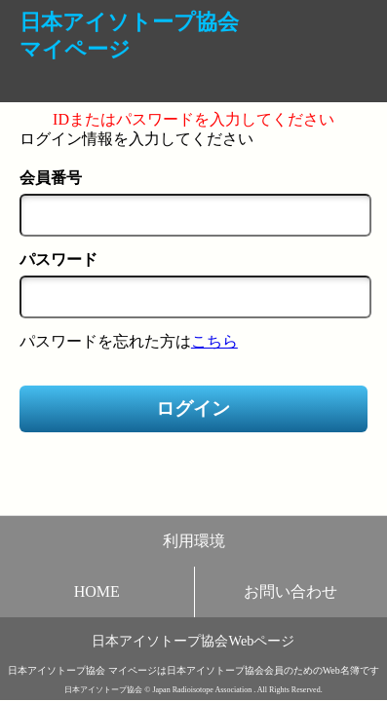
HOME (97, 591)
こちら (214, 341)
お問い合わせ (290, 591)
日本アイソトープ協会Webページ (193, 640)
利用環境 (194, 541)
